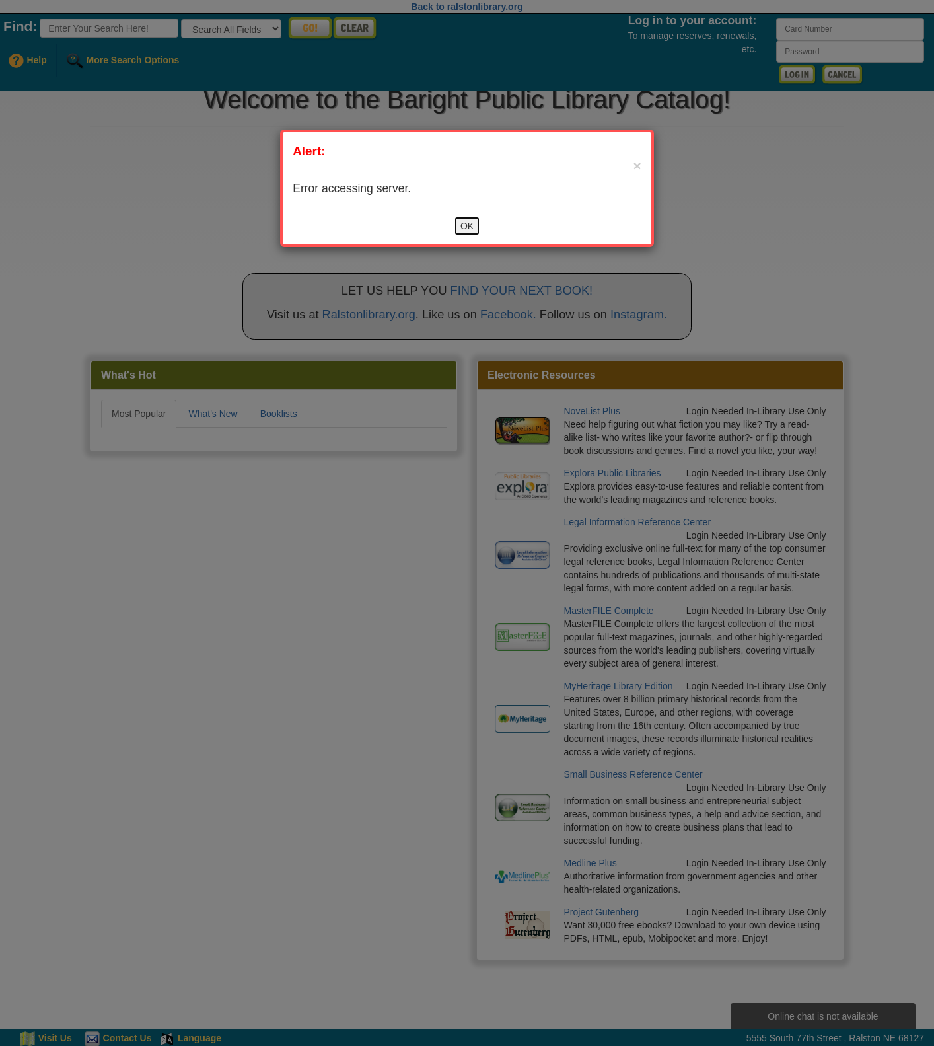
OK (467, 226)
